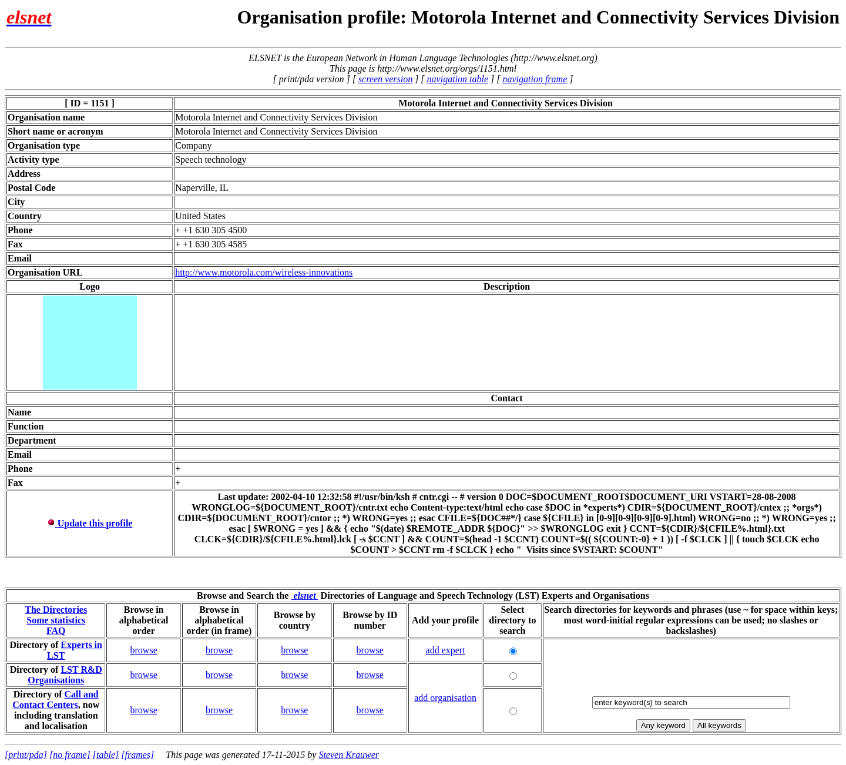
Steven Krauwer (348, 755)
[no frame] (69, 755)
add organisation (445, 698)
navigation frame (534, 79)
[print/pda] (26, 755)
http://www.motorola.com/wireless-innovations (263, 272)
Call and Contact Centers (55, 699)
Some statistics (55, 620)
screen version (385, 79)
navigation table (457, 79)
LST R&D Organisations (65, 675)
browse (143, 650)
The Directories (56, 610)
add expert (445, 650)
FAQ (56, 631)
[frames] (137, 755)
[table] (106, 755)
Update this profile (90, 523)
